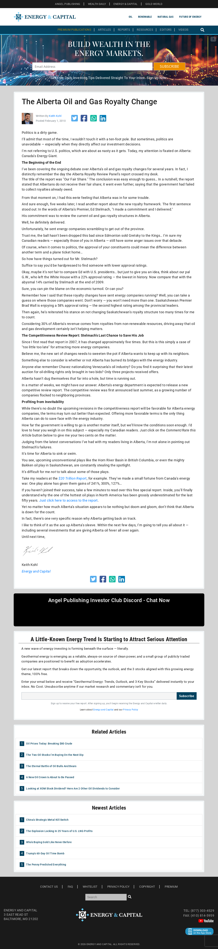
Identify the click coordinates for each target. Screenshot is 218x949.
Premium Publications (74, 29)
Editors (165, 29)
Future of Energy (190, 16)
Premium (171, 886)
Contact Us (49, 886)
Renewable (145, 16)
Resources (145, 29)
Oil (130, 16)
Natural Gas (166, 16)
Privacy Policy (130, 709)
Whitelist (90, 886)
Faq (70, 886)
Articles (104, 29)
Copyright (147, 886)
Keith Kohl (55, 115)
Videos (183, 29)
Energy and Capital (103, 709)
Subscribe (186, 696)
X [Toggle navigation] (213, 39)
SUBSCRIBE (169, 66)
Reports (124, 29)
